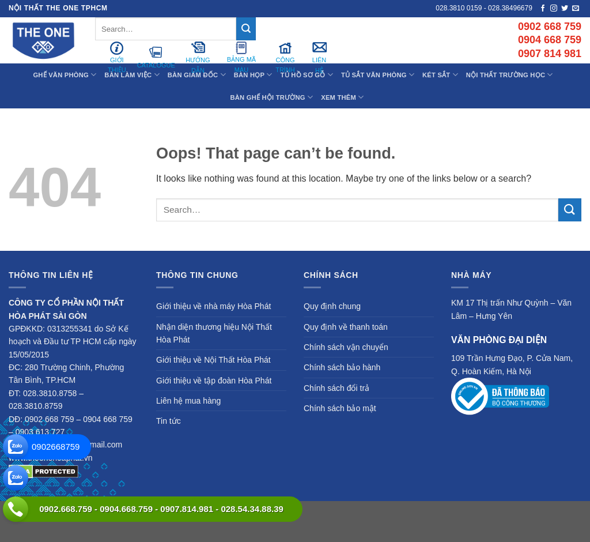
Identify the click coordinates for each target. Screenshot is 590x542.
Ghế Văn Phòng (64, 74)
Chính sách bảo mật (340, 408)
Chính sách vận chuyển (346, 347)
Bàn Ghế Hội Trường (271, 97)
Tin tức (168, 421)
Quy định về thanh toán (346, 327)
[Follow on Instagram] (553, 9)
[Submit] (246, 28)
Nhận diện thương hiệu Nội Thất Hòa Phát (214, 333)
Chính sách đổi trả (336, 388)
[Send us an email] (575, 9)
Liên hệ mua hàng (188, 400)
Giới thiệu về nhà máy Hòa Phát (213, 306)
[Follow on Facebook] (542, 9)
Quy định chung (332, 306)
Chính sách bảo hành (342, 367)
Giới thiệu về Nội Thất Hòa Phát (213, 359)
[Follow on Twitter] (564, 9)
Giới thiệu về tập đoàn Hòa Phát (213, 380)
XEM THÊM (342, 97)
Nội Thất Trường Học (509, 74)
